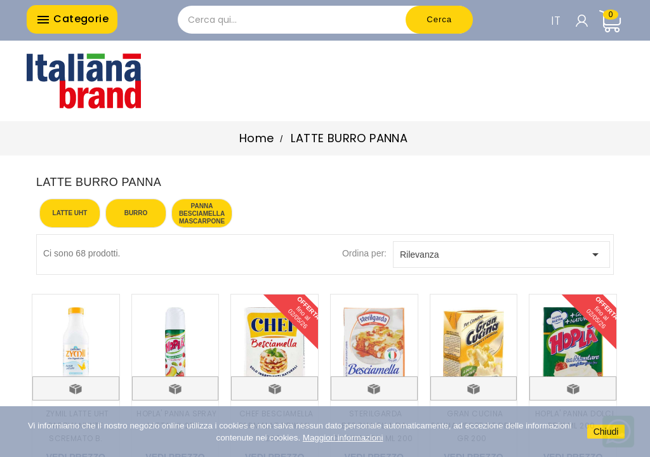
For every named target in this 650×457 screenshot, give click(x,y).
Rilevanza (501, 254)
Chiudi (606, 432)
